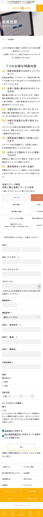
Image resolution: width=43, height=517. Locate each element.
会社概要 (26, 473)
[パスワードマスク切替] (39, 286)
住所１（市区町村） (12, 325)
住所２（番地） (10, 337)
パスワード (8, 281)
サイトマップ (28, 485)
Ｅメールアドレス (11, 269)
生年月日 (6, 392)
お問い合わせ (28, 479)
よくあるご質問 (28, 467)
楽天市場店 (32, 491)
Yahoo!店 (10, 498)
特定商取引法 (6, 479)
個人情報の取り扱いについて (11, 473)
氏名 (5, 245)
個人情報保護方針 (12, 434)
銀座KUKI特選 (32, 498)
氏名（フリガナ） (11, 257)
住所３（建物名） (9, 349)
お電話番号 (8, 362)
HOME (4, 39)
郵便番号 (7, 300)
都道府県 (7, 312)
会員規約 (8, 430)
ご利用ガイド (6, 467)
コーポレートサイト (11, 491)
